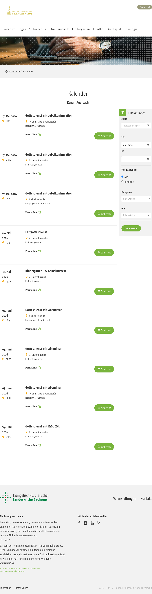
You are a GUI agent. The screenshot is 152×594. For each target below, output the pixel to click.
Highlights (127, 181)
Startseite (14, 71)
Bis (122, 150)
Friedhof (99, 29)
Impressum (5, 588)
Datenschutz (21, 588)
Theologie (130, 29)
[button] (136, 199)
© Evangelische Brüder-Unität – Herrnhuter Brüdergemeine (20, 568)
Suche (142, 7)
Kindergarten (81, 29)
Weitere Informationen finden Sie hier (12, 571)
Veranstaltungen (124, 498)
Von (123, 136)
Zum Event (106, 136)
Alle (124, 177)
